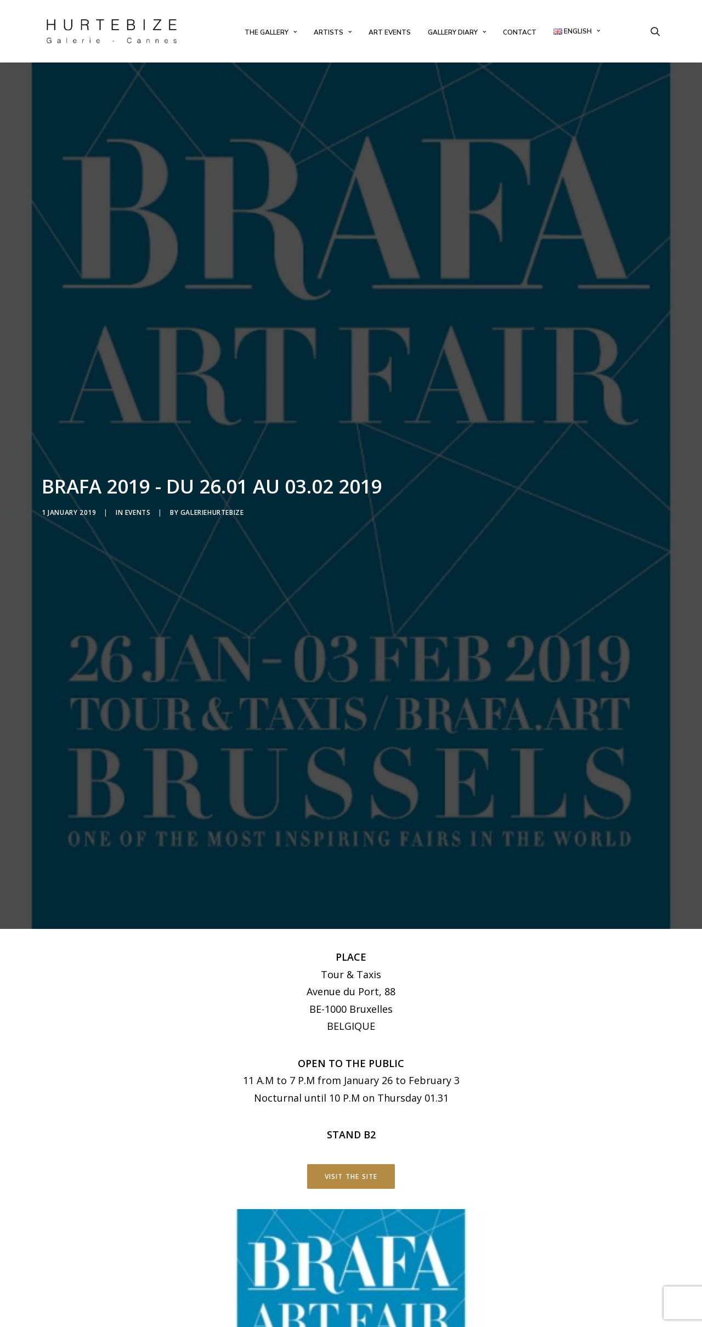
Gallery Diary (457, 32)
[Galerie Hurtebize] (112, 31)
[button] (655, 31)
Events (138, 442)
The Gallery (271, 32)
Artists (333, 32)
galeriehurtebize (212, 442)
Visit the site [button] (351, 1037)
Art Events (390, 32)
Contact (519, 32)
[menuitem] (270, 32)
